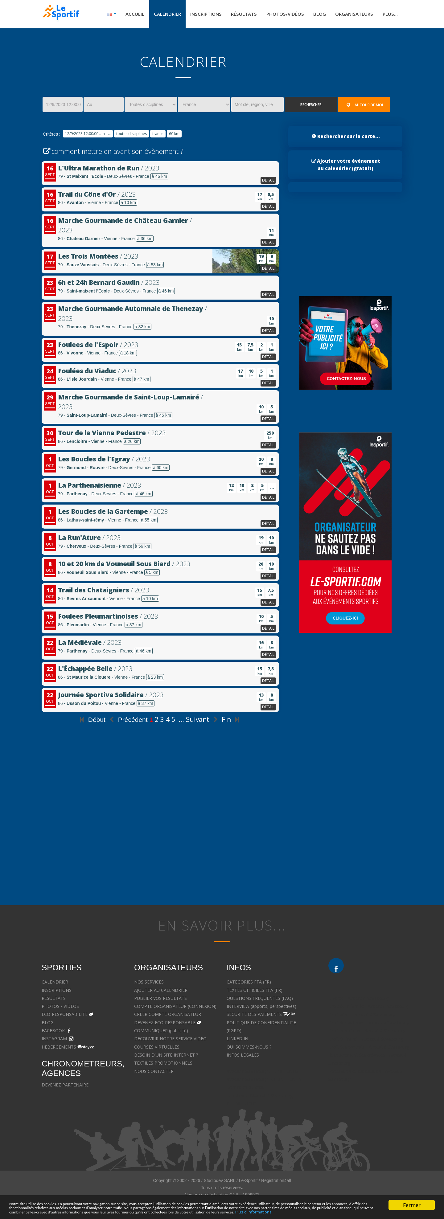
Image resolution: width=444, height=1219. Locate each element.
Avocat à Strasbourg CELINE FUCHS (262, 1072)
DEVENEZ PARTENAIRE (65, 1086)
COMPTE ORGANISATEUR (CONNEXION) (175, 1008)
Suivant (203, 721)
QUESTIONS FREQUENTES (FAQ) (260, 1000)
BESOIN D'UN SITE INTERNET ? (166, 1056)
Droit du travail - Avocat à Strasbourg (365, 1040)
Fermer (412, 1195)
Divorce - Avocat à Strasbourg (358, 1000)
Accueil (122, 14)
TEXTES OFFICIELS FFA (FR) (254, 991)
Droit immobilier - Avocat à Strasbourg (366, 1032)
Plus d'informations (121, 1211)
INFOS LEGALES (243, 1056)
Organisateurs (352, 14)
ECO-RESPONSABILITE (65, 1016)
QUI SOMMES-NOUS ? (249, 1048)
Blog (315, 14)
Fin (231, 721)
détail (268, 181)
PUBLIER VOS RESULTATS (160, 1000)
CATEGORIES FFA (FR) (249, 983)
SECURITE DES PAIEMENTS (254, 1016)
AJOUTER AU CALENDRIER (160, 991)
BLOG (48, 1024)
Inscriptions (196, 14)
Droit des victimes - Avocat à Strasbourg (368, 1024)
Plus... (389, 14)
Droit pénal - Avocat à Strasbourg (361, 1016)
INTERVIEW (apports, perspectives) (261, 1008)
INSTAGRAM (54, 1040)
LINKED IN (237, 1040)
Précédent (127, 721)
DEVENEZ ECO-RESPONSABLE (164, 1024)
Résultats (236, 14)
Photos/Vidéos (279, 14)
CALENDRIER (55, 983)
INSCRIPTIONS (57, 991)
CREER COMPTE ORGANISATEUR (167, 1016)
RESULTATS (54, 1000)
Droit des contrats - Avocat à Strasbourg (368, 1048)
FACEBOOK (53, 1032)
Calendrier (156, 14)
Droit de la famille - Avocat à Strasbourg (368, 1008)
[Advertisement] (160, 835)
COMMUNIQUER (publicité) (161, 1032)
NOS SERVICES (149, 983)
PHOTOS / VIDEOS (60, 1008)
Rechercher (311, 105)
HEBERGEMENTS (59, 1048)
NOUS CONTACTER (154, 1072)
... (181, 721)
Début (91, 721)
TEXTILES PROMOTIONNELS (163, 1064)
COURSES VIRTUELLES (156, 1048)
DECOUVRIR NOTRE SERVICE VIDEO (170, 1040)
